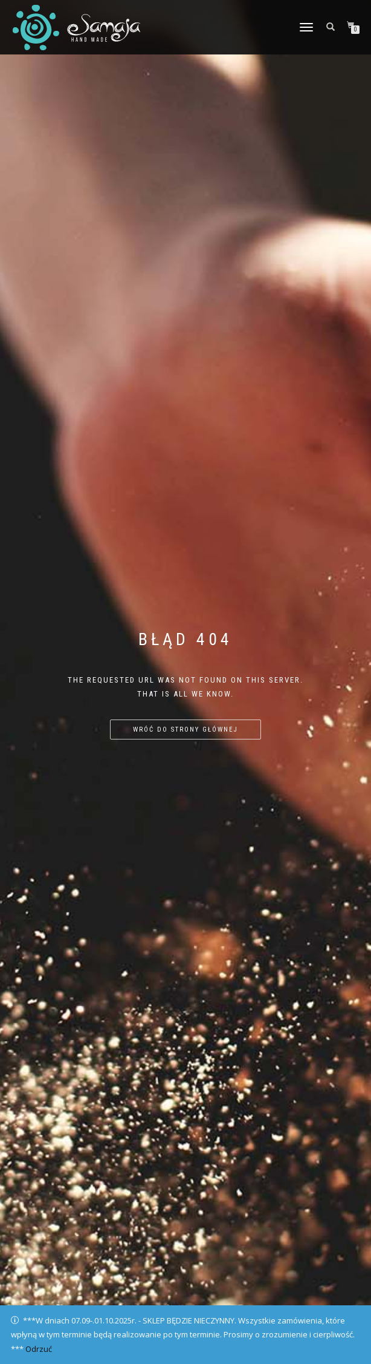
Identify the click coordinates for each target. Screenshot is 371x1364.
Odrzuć (38, 1348)
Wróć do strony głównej (185, 729)
